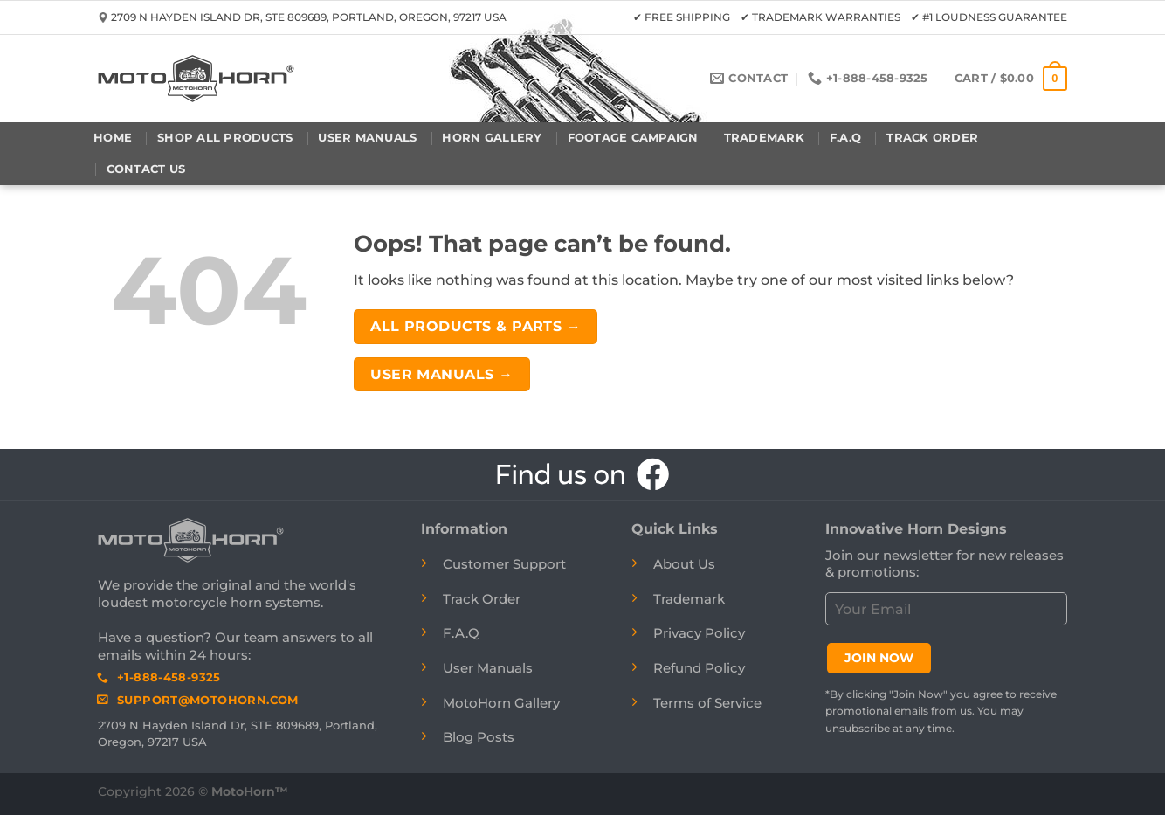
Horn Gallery (491, 137)
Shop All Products (225, 137)
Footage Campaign (633, 137)
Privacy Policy (699, 633)
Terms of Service (707, 702)
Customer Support (504, 564)
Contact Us (146, 169)
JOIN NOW (878, 658)
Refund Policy (699, 668)
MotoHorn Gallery (501, 702)
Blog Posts (478, 737)
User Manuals (367, 137)
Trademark (764, 137)
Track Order (932, 137)
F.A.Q (845, 137)
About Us (684, 564)
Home (112, 137)
